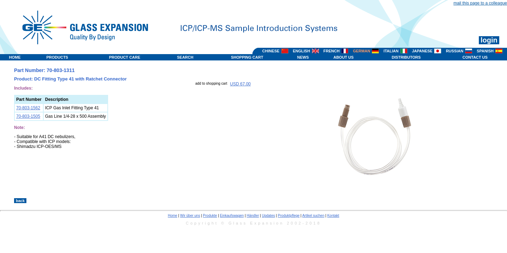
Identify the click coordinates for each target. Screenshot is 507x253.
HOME (15, 57)
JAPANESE (422, 51)
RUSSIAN (454, 51)
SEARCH (185, 57)
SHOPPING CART (247, 57)
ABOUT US (343, 57)
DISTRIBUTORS (406, 57)
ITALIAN (391, 51)
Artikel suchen (313, 216)
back (20, 201)
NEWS (303, 57)
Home (172, 216)
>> (331, 191)
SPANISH (485, 51)
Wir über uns (190, 216)
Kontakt (333, 216)
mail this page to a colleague (480, 3)
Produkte (210, 216)
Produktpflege (289, 216)
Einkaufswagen (232, 216)
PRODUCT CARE (124, 57)
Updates (268, 216)
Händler (253, 216)
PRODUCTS (57, 57)
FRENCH (332, 51)
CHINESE (271, 51)
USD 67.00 (240, 84)
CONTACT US (475, 57)
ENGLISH (301, 51)
